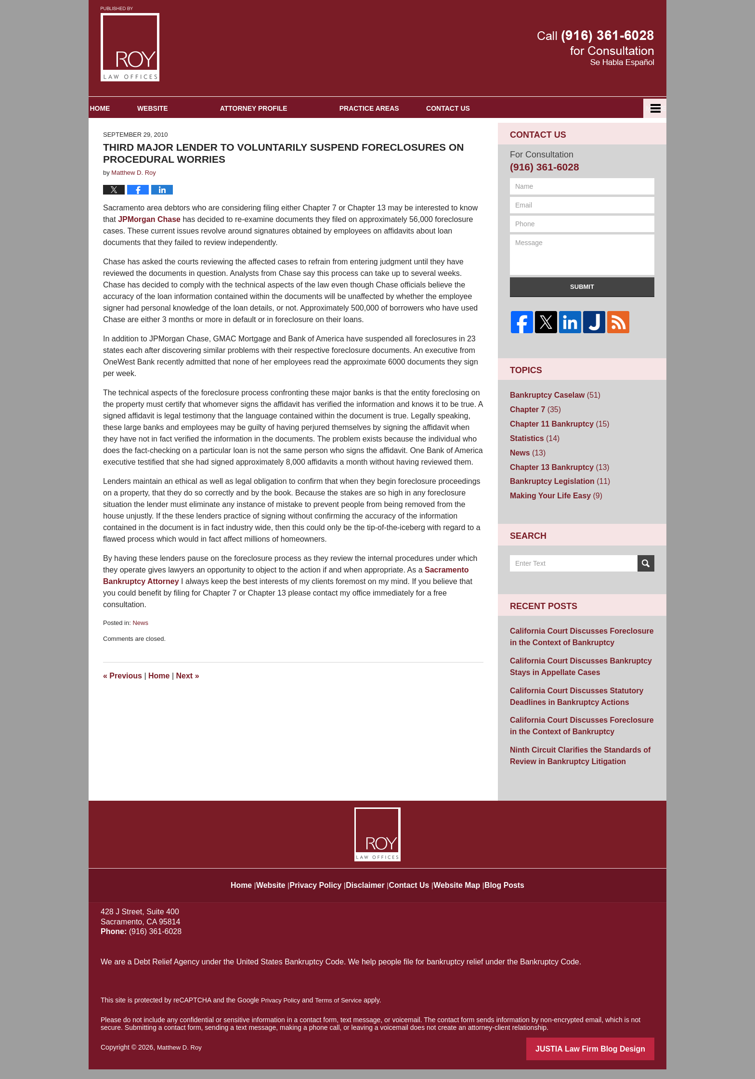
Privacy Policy (312, 890)
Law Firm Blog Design (608, 1059)
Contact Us (523, 145)
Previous (122, 712)
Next (187, 712)
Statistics (532, 469)
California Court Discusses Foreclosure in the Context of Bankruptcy (577, 660)
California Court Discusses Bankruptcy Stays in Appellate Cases (572, 687)
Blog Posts (526, 890)
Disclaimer (367, 890)
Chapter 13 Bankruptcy (554, 495)
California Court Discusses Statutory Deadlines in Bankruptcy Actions (568, 714)
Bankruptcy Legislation (554, 508)
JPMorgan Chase (149, 256)
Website (202, 145)
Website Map (472, 890)
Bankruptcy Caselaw (550, 430)
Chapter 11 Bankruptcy (554, 456)
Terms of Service (343, 1010)
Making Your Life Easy (550, 521)
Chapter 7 (532, 443)
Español (612, 145)
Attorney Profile (303, 145)
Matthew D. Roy (181, 1058)
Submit (582, 323)
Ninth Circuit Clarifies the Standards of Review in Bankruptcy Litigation (572, 768)
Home (125, 145)
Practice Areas (419, 145)
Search (646, 588)
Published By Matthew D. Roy (595, 48)
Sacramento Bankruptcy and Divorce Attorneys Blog (130, 44)
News (140, 659)
